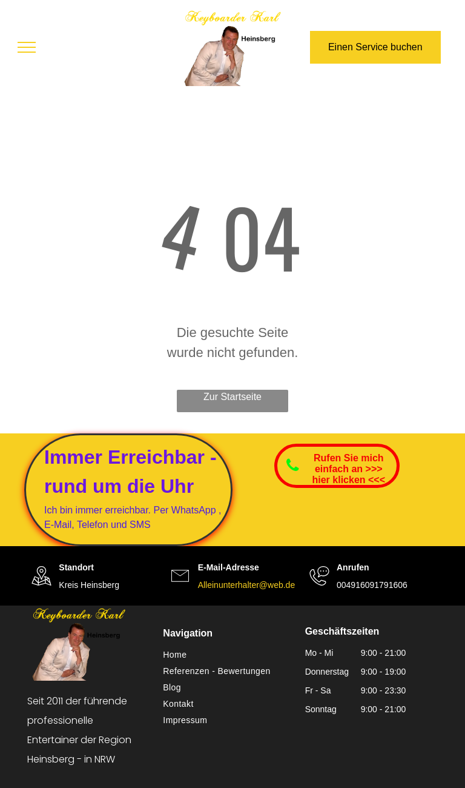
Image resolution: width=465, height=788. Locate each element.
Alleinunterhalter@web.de (246, 585)
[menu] (26, 47)
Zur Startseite (232, 397)
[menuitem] (227, 655)
